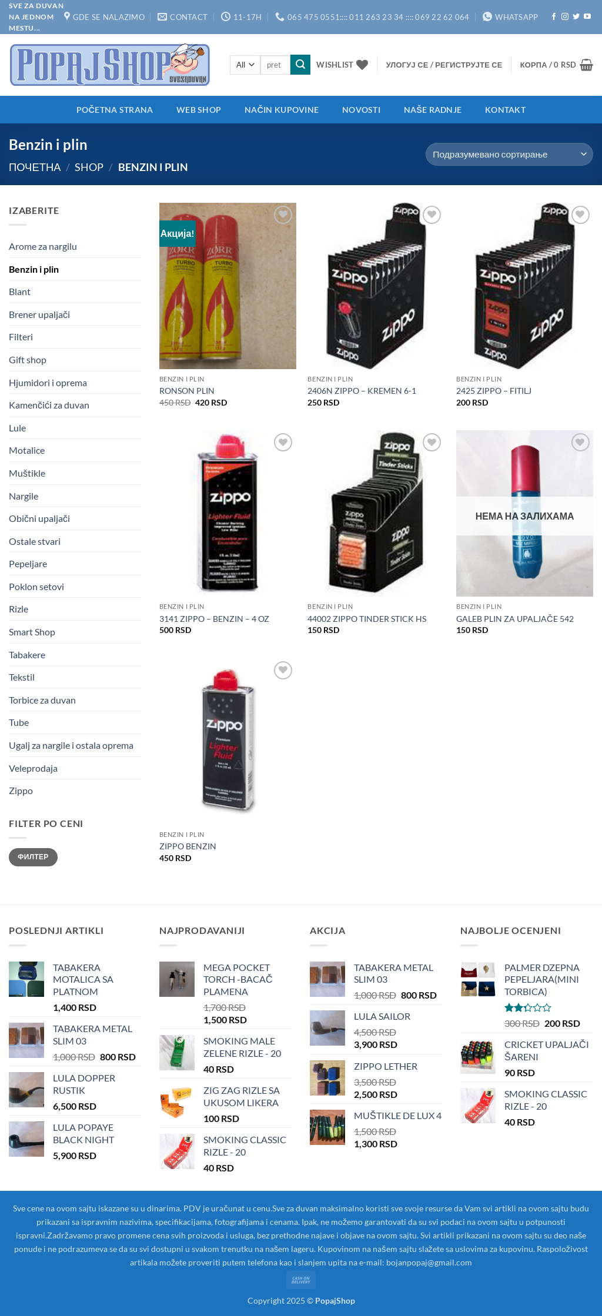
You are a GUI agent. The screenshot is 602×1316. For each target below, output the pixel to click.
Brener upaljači (39, 314)
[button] (444, 64)
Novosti (361, 110)
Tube (19, 722)
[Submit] (300, 65)
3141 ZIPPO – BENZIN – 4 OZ (214, 619)
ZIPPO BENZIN (187, 846)
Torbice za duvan (42, 699)
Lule (17, 427)
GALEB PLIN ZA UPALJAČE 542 (514, 619)
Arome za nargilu (43, 246)
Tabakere (27, 654)
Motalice (27, 450)
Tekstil (22, 676)
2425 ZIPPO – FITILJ (493, 391)
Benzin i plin (34, 268)
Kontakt (505, 110)
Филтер (33, 856)
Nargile (23, 495)
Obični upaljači (39, 518)
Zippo (21, 790)
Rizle (18, 608)
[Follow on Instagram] (564, 17)
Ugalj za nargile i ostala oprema (71, 745)
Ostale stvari (35, 541)
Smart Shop (32, 631)
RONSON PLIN (187, 391)
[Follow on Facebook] (553, 17)
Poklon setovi (36, 586)
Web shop (198, 110)
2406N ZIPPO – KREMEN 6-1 (361, 391)
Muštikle (27, 472)
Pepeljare (28, 563)
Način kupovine (282, 110)
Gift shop (27, 359)
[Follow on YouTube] (587, 17)
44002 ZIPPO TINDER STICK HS (366, 619)
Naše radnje (433, 110)
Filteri (21, 336)
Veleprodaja (33, 767)
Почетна (35, 166)
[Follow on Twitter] (576, 17)
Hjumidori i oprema (48, 382)
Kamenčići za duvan (49, 404)
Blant (20, 291)
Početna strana (114, 110)
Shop (89, 166)
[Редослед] (509, 154)
